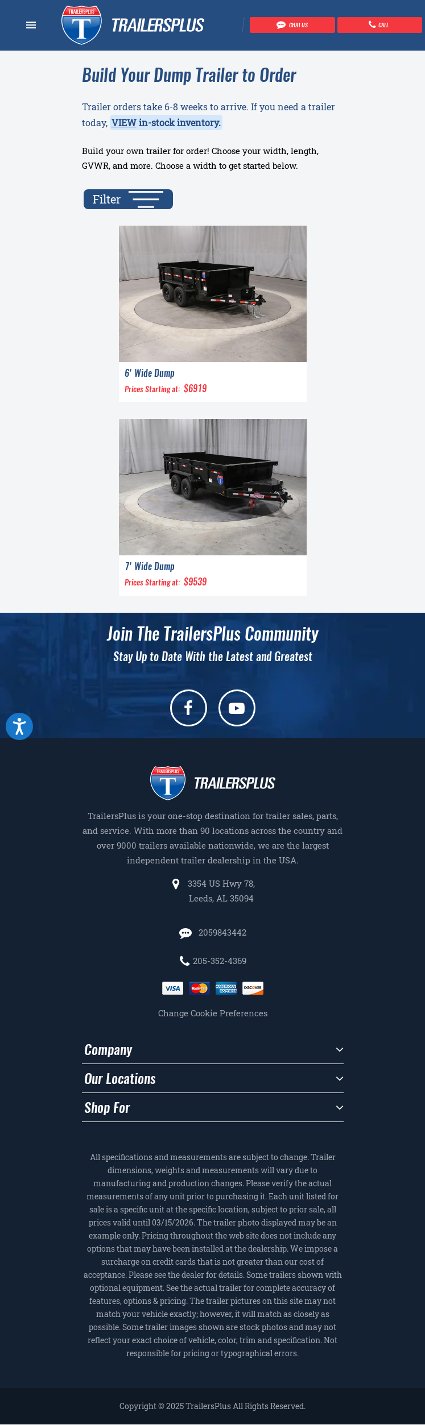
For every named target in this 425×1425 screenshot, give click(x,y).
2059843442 (221, 932)
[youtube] (236, 707)
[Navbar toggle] (31, 25)
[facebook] (188, 707)
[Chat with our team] (292, 25)
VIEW (124, 122)
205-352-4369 (219, 960)
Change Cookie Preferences (212, 1013)
